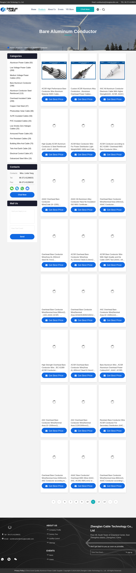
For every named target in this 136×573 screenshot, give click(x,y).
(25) (20, 121)
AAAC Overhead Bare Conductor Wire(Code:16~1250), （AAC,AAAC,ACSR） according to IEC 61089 (51, 204)
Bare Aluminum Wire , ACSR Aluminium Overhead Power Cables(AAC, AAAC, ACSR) (111, 367)
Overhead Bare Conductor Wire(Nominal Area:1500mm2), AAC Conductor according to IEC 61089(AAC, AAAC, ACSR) (54, 480)
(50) (21, 63)
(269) (20, 69)
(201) (19, 76)
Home (33, 9)
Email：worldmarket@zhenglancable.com (18, 539)
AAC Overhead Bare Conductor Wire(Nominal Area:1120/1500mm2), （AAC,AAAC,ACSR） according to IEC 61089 (81, 425)
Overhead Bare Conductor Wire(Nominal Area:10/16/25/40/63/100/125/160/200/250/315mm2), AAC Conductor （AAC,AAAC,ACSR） (92, 315)
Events (61, 9)
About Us (52, 9)
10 (87, 502)
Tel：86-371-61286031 (11, 534)
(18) (20, 148)
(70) (21, 143)
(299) (20, 99)
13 (104, 502)
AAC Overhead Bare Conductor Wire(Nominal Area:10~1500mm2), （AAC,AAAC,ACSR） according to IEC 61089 (110, 315)
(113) (21, 92)
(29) (20, 139)
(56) (21, 116)
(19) (21, 158)
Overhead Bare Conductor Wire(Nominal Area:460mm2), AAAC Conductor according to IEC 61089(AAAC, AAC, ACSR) (112, 480)
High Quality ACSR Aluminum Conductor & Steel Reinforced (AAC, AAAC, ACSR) (54, 146)
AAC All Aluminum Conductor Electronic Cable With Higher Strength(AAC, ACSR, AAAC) (111, 91)
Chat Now (85, 9)
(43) (21, 134)
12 (99, 502)
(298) (20, 84)
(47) (19, 106)
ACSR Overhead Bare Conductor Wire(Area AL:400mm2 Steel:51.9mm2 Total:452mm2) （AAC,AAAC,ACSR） (82, 370)
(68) (22, 111)
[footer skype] (9, 559)
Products (42, 9)
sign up (128, 552)
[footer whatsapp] (2, 559)
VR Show (70, 9)
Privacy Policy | (20, 571)
